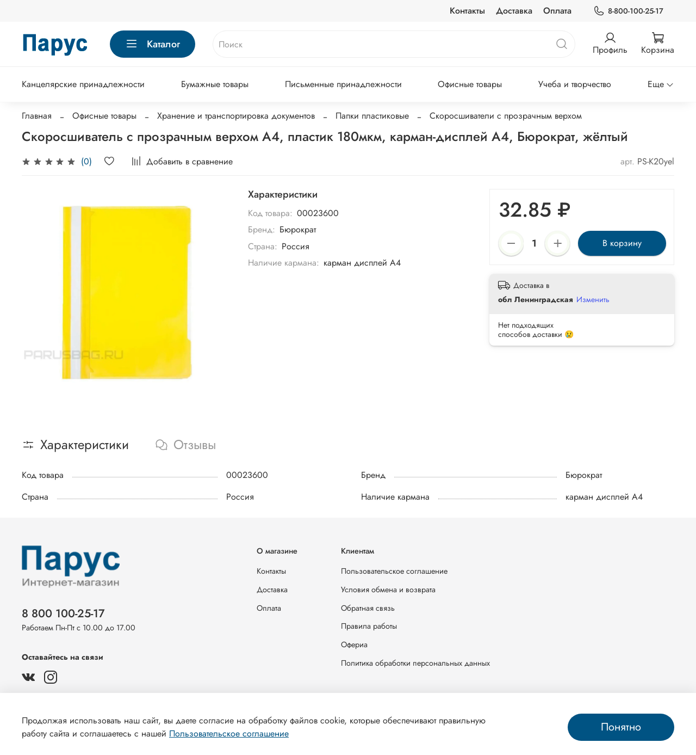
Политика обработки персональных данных (415, 663)
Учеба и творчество (574, 84)
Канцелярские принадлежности (83, 84)
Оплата (557, 10)
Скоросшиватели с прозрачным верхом (506, 115)
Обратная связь (368, 608)
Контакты (467, 10)
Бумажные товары (214, 84)
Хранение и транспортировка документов (236, 115)
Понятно (621, 727)
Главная (37, 115)
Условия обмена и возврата (388, 589)
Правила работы (369, 626)
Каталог (152, 44)
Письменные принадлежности (343, 84)
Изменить (593, 299)
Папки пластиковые (372, 115)
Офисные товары (470, 84)
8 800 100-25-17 (63, 613)
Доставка (514, 10)
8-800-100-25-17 (628, 11)
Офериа (354, 644)
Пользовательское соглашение (394, 571)
